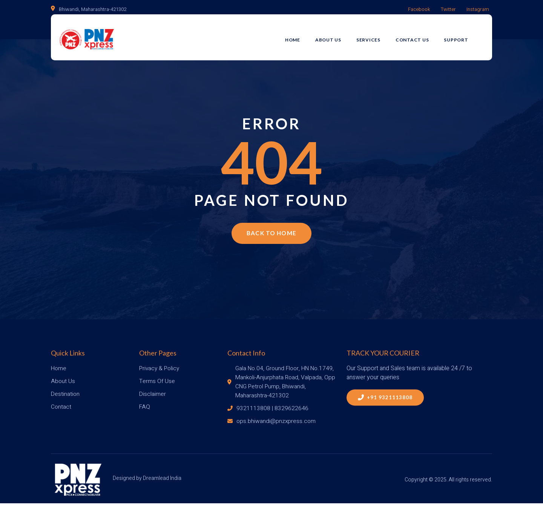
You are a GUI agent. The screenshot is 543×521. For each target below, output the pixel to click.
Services (377, 36)
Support (465, 36)
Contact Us (421, 36)
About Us (337, 36)
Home (301, 36)
